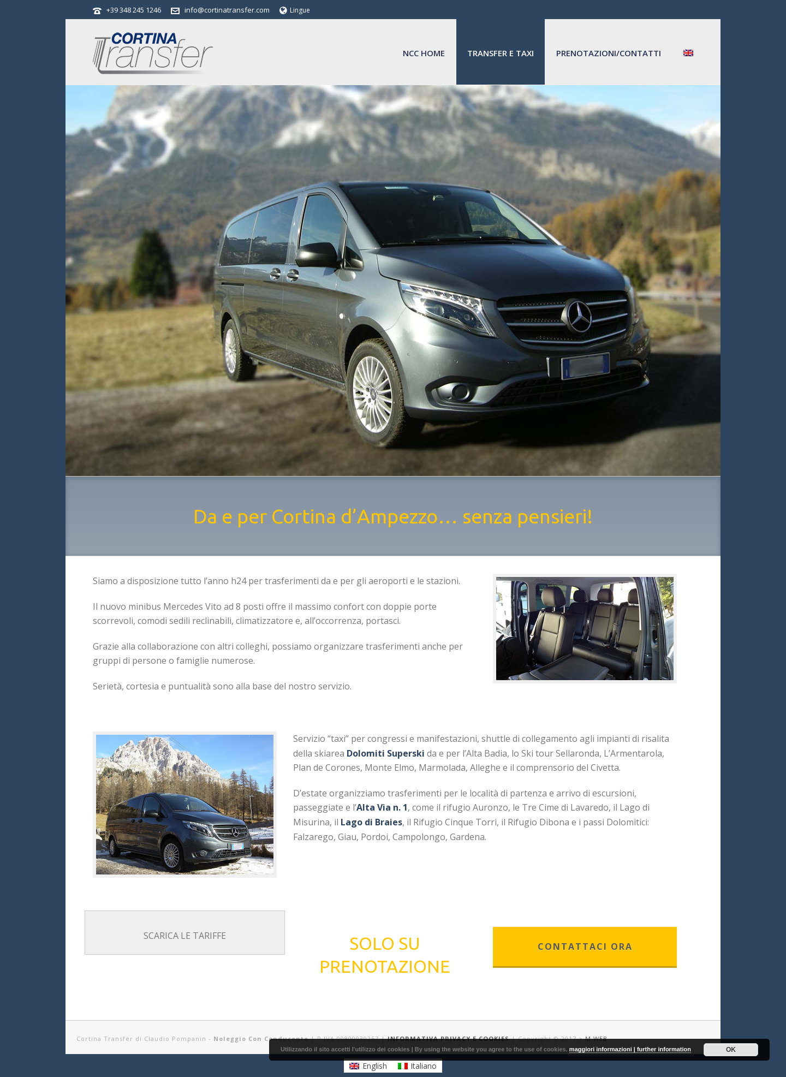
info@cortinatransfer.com (227, 10)
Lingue (294, 10)
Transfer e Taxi (500, 52)
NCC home (424, 52)
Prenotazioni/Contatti (608, 52)
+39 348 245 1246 (133, 10)
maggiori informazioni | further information (630, 1049)
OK (731, 1050)
